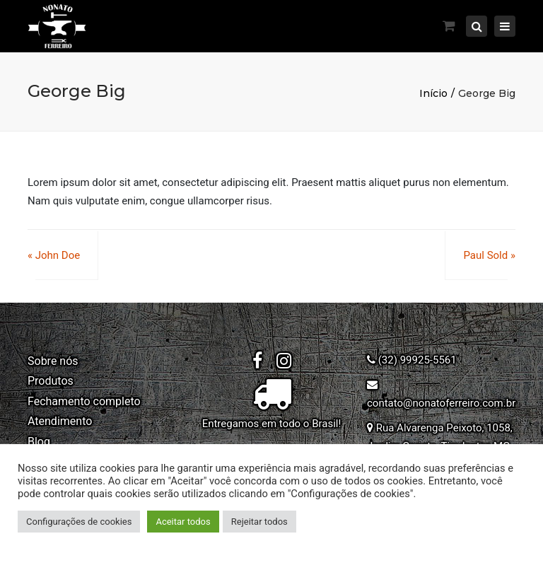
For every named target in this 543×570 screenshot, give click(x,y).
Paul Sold (485, 255)
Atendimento (60, 421)
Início (433, 93)
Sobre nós (53, 361)
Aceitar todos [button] (183, 521)
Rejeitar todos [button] (259, 521)
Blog (39, 441)
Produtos (51, 381)
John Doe (57, 255)
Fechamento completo (84, 401)
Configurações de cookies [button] (79, 521)
